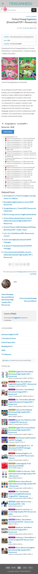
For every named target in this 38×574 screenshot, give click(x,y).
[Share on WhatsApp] (10, 264)
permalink (33, 274)
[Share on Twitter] (17, 264)
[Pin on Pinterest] (24, 264)
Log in (6, 360)
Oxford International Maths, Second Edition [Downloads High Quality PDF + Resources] (18, 254)
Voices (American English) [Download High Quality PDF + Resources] (21, 550)
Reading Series (7, 346)
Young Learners (31, 16)
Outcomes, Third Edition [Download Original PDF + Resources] (21, 391)
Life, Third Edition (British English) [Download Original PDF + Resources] (21, 402)
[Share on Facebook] (13, 264)
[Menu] (3, 3)
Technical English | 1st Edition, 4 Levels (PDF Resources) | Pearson (21, 455)
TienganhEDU (19, 3)
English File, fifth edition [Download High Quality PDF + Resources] (20, 374)
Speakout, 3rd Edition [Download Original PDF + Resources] (20, 529)
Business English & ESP (10, 334)
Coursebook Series (9, 338)
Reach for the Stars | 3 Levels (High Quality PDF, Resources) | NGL (22, 511)
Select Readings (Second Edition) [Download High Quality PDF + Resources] (8, 299)
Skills (3, 350)
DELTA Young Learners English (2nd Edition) (20, 214)
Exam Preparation (8, 342)
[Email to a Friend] (20, 264)
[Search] (33, 10)
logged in (17, 318)
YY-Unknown (6, 354)
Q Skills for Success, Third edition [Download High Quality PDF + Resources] (22, 473)
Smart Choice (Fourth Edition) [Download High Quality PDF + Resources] (22, 483)
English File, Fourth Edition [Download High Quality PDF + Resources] (21, 430)
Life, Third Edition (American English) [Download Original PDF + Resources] (19, 493)
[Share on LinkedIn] (28, 264)
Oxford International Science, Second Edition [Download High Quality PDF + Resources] (18, 220)
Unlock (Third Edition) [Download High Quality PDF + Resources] (20, 412)
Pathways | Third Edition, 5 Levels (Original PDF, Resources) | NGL (22, 539)
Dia (35, 28)
